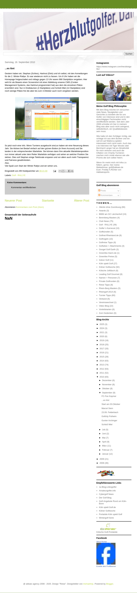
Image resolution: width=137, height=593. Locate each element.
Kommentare (105, 195)
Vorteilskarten (105, 309)
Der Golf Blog (105, 497)
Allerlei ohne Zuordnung (110, 207)
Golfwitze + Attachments (110, 246)
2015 (102, 356)
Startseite (48, 200)
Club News (104, 221)
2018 (102, 344)
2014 (102, 360)
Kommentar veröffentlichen (23, 187)
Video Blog (104, 306)
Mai (104, 438)
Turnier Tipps (105, 295)
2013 (102, 364)
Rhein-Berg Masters (108, 288)
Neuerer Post (13, 200)
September (107, 392)
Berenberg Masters (108, 217)
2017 (102, 348)
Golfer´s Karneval (107, 228)
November (107, 384)
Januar (105, 454)
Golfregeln (103, 239)
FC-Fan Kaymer (108, 396)
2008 (102, 463)
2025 (102, 324)
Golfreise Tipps (106, 242)
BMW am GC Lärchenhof (110, 214)
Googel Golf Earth (107, 249)
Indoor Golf (104, 260)
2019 (102, 340)
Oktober (106, 388)
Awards (102, 210)
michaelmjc (88, 584)
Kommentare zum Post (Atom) (30, 207)
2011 (102, 373)
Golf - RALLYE (18, 175)
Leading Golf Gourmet (109, 274)
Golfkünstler (104, 231)
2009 (102, 459)
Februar (106, 450)
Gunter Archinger (109, 420)
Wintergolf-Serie (106, 518)
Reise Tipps (104, 285)
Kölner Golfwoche (107, 267)
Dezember (107, 380)
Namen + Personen (108, 278)
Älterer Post (81, 200)
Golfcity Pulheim (108, 416)
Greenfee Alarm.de (107, 253)
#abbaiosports (102, 172)
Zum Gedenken (106, 313)
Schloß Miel (106, 424)
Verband (103, 299)
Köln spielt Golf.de (107, 507)
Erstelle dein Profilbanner (106, 566)
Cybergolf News (106, 494)
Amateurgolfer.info (107, 490)
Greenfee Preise (106, 256)
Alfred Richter (101, 542)
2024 (102, 328)
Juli (104, 429)
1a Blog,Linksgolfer (108, 487)
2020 (102, 336)
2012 (102, 369)
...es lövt (105, 400)
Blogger (109, 584)
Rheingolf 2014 (106, 292)
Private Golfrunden (107, 281)
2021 (102, 332)
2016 (102, 352)
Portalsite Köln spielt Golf (110, 514)
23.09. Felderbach (109, 412)
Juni (104, 433)
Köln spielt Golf (106, 263)
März (104, 446)
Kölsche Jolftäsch (107, 270)
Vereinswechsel (106, 302)
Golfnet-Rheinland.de (109, 235)
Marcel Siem (107, 408)
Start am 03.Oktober (110, 404)
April (104, 442)
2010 (102, 377)
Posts (102, 190)
